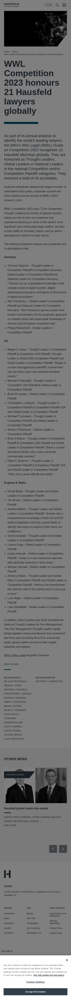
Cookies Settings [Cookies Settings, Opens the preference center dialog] (35, 987)
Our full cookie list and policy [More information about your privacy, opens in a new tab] (48, 980)
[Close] (67, 965)
